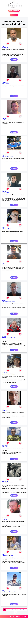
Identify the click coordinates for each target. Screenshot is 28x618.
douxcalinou (4, 518)
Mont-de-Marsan (5, 483)
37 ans (6, 47)
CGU (13, 616)
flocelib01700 (5, 82)
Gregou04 (4, 155)
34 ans (9, 119)
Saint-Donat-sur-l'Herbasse (8, 591)
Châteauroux (4, 228)
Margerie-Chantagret (6, 301)
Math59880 (4, 118)
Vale (3, 590)
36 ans (13, 337)
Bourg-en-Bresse (5, 555)
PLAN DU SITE (18, 616)
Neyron (3, 83)
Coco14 (3, 554)
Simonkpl (4, 191)
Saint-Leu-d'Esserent (6, 374)
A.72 (3, 409)
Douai (3, 265)
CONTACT (24, 616)
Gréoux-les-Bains (5, 156)
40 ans (6, 265)
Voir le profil (14, 59)
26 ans (15, 591)
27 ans (7, 192)
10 (15, 612)
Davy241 (4, 46)
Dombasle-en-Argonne (7, 337)
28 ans (5, 519)
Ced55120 (4, 336)
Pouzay (3, 192)
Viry (2, 519)
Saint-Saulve (4, 119)
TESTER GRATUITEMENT (14, 10)
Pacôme (3, 227)
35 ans (7, 83)
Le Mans (3, 410)
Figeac (3, 47)
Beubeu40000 (5, 481)
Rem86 (3, 300)
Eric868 (3, 263)
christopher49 (5, 445)
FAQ (10, 616)
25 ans (11, 555)
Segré (3, 446)
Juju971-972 (4, 372)
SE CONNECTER (14, 14)
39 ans (13, 301)
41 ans (11, 156)
